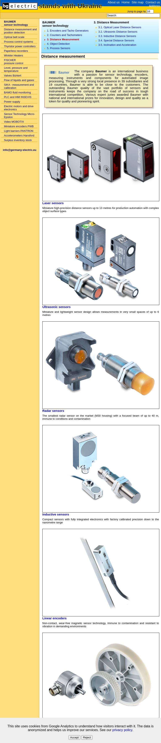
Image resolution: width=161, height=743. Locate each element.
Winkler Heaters (13, 55)
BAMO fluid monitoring (17, 92)
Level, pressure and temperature (15, 69)
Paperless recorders (16, 50)
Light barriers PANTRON (18, 130)
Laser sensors (53, 203)
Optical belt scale (14, 37)
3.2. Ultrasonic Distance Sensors (117, 31)
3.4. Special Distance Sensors (116, 40)
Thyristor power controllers (20, 46)
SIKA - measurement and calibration (19, 86)
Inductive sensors (55, 514)
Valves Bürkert (12, 75)
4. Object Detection (58, 43)
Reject (87, 737)
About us (114, 2)
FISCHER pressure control (13, 62)
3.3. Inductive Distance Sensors (117, 36)
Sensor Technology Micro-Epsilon (19, 115)
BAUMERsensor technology (16, 23)
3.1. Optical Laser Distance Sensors (119, 27)
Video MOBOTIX (14, 121)
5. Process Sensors (58, 48)
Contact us (152, 2)
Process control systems (18, 41)
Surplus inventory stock (18, 140)
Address (154, 6)
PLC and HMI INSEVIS (17, 97)
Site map (138, 2)
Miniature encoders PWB (19, 126)
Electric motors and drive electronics (19, 108)
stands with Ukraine (70, 6)
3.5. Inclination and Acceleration (117, 44)
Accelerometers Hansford (19, 135)
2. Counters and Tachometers (64, 35)
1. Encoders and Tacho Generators (67, 30)
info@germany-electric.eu (19, 149)
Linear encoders (54, 618)
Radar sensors (53, 410)
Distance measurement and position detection (20, 31)
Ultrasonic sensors (56, 307)
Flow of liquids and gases (19, 80)
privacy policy (122, 730)
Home (126, 2)
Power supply (12, 101)
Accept (74, 737)
